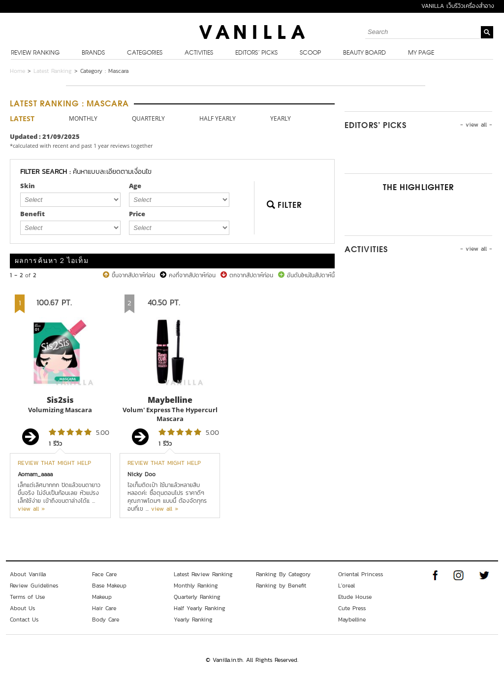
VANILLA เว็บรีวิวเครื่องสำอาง (457, 5)
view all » (31, 508)
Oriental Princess (360, 574)
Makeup (102, 596)
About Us (22, 608)
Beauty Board (364, 53)
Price (137, 213)
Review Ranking (35, 53)
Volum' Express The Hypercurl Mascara (170, 414)
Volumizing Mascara (60, 409)
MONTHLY (83, 118)
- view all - (476, 124)
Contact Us (24, 619)
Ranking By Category (283, 574)
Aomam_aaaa (35, 474)
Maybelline (170, 399)
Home (17, 70)
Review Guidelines (34, 585)
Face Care (104, 574)
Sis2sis (60, 399)
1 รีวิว (55, 443)
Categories (144, 53)
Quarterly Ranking (197, 596)
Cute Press (352, 608)
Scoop (310, 53)
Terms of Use (27, 596)
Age (135, 185)
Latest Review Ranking (203, 574)
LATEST (22, 118)
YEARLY (280, 118)
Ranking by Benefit (281, 585)
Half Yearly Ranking (199, 608)
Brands (93, 53)
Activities (199, 53)
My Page (421, 53)
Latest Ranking (52, 70)
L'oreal (346, 585)
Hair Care (104, 608)
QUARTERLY (148, 118)
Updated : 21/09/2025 (45, 136)
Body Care (105, 619)
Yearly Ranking (193, 619)
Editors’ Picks (256, 53)
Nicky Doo (141, 474)
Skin (27, 185)
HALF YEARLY (217, 118)
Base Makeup (109, 585)
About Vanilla (28, 574)
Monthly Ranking (196, 585)
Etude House (355, 596)
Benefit (32, 213)
